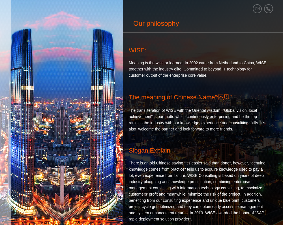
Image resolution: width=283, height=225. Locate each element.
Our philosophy (156, 23)
